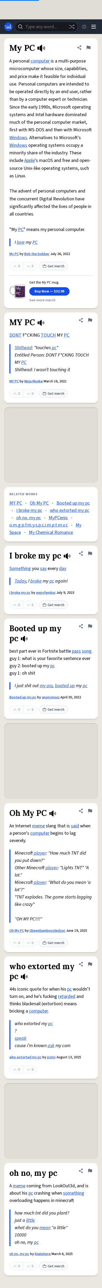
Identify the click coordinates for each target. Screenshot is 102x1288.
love (21, 242)
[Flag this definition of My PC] (88, 47)
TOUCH (48, 335)
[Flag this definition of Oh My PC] (90, 811)
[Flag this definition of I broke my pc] (90, 553)
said (75, 826)
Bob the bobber (36, 254)
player (40, 853)
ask (51, 1045)
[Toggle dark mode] (84, 26)
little (30, 1220)
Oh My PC (39, 503)
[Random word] (72, 27)
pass (76, 651)
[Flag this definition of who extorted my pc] (90, 964)
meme (38, 826)
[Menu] (93, 26)
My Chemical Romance (51, 532)
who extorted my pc (69, 510)
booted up (65, 685)
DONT (15, 335)
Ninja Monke (33, 381)
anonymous (51, 697)
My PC (14, 254)
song (87, 651)
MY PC (14, 381)
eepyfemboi (45, 592)
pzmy (51, 1057)
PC (21, 229)
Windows (18, 137)
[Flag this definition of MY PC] (90, 320)
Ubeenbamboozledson (47, 930)
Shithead (23, 347)
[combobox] (46, 26)
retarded (66, 996)
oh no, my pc (28, 518)
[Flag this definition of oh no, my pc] (90, 1171)
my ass (46, 685)
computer (40, 61)
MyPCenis (58, 518)
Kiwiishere (43, 1254)
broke (36, 581)
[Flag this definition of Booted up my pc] (90, 626)
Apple (29, 160)
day (62, 568)
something (73, 1193)
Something (20, 568)
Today (20, 581)
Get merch (53, 266)
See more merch (42, 300)
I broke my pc (29, 510)
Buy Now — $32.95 (49, 291)
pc (54, 347)
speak (20, 1038)
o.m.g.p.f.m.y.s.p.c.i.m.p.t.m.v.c (38, 525)
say (43, 568)
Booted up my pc (73, 503)
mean (44, 1227)
